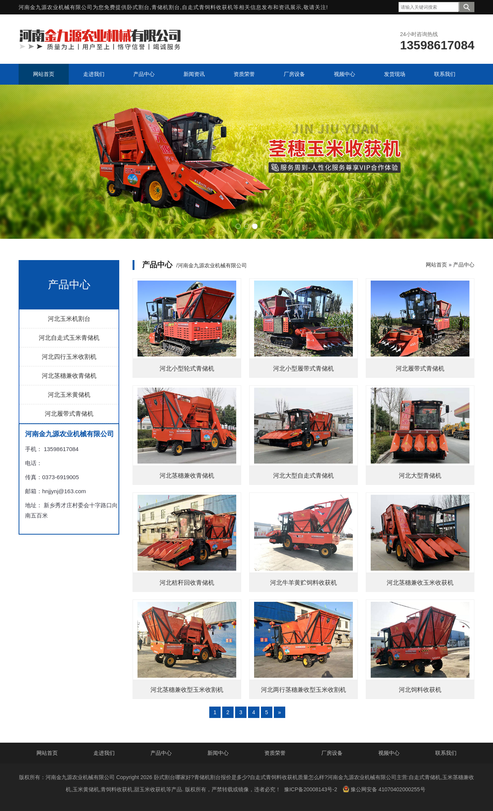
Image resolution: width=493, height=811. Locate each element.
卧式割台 (138, 7)
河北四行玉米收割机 (69, 356)
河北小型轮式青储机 (187, 368)
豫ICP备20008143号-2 (310, 789)
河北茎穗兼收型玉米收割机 (186, 689)
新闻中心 (218, 753)
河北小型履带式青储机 (303, 368)
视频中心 (389, 753)
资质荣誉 (275, 753)
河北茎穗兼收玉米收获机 (420, 582)
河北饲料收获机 (420, 689)
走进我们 (104, 753)
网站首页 (436, 265)
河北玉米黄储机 (69, 394)
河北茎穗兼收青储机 (69, 375)
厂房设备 (332, 753)
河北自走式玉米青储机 (69, 337)
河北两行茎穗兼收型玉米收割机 (303, 689)
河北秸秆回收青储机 (187, 582)
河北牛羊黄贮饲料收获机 (303, 582)
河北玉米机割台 (69, 319)
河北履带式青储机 (69, 413)
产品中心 (463, 265)
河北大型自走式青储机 (303, 475)
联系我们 (446, 753)
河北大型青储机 (420, 475)
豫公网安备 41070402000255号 (384, 789)
